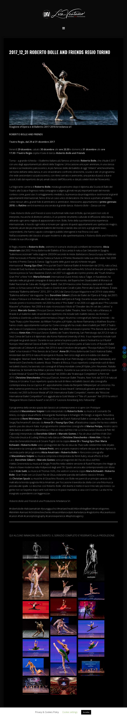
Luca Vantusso (63, 14)
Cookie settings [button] (70, 712)
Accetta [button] (86, 712)
